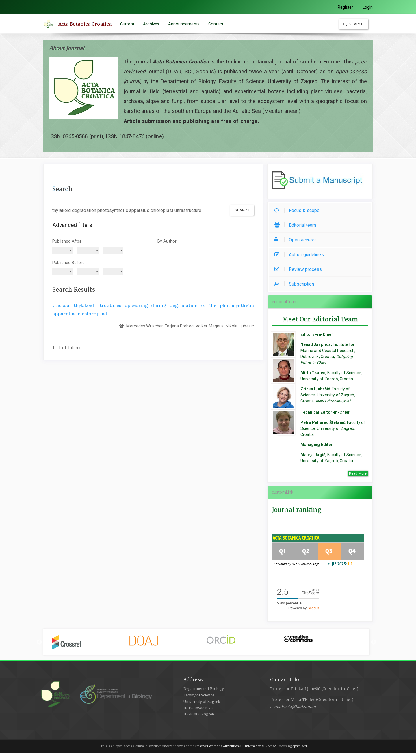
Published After (67, 241)
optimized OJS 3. (304, 746)
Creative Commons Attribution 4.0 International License (235, 746)
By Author (167, 241)
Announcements (184, 24)
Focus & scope (298, 210)
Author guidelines (300, 254)
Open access (296, 240)
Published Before (68, 262)
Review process (299, 269)
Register (345, 7)
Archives (151, 24)
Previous (39, 642)
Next (373, 642)
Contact (216, 24)
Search (353, 24)
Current (127, 24)
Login (368, 7)
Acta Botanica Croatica (85, 24)
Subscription (295, 284)
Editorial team (296, 225)
